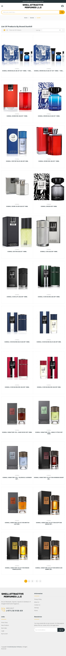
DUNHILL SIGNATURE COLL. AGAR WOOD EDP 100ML (17, 432)
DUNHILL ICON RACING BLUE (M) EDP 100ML (17, 342)
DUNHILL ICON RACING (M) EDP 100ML (49, 297)
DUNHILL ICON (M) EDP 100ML (48, 251)
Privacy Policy (38, 599)
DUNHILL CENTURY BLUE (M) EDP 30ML (17, 161)
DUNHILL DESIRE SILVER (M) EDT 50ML (17, 206)
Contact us (37, 605)
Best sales (4, 628)
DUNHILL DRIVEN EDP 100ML (49, 206)
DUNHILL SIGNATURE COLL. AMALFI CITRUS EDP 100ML (49, 433)
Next (40, 581)
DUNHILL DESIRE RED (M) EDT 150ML (17, 116)
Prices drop (4, 622)
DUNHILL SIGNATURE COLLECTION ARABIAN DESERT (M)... (49, 478)
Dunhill (17, 68)
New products (5, 625)
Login (2, 631)
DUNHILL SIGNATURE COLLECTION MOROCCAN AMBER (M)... (48, 568)
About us (36, 602)
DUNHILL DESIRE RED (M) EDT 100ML (48, 161)
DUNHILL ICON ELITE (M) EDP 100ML (17, 297)
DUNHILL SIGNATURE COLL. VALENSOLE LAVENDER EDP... (17, 478)
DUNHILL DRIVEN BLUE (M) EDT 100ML (49, 116)
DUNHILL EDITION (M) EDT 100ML (17, 251)
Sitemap (36, 607)
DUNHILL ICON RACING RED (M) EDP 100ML (17, 387)
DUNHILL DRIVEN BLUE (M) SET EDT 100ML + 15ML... (17, 71)
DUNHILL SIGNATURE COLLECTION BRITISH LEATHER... (17, 523)
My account (4, 633)
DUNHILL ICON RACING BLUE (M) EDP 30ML (49, 342)
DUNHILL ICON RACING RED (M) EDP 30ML (49, 387)
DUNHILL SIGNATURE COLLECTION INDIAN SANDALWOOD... (17, 568)
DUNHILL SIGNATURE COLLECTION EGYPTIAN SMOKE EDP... (49, 523)
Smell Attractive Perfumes (15, 647)
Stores (36, 610)
